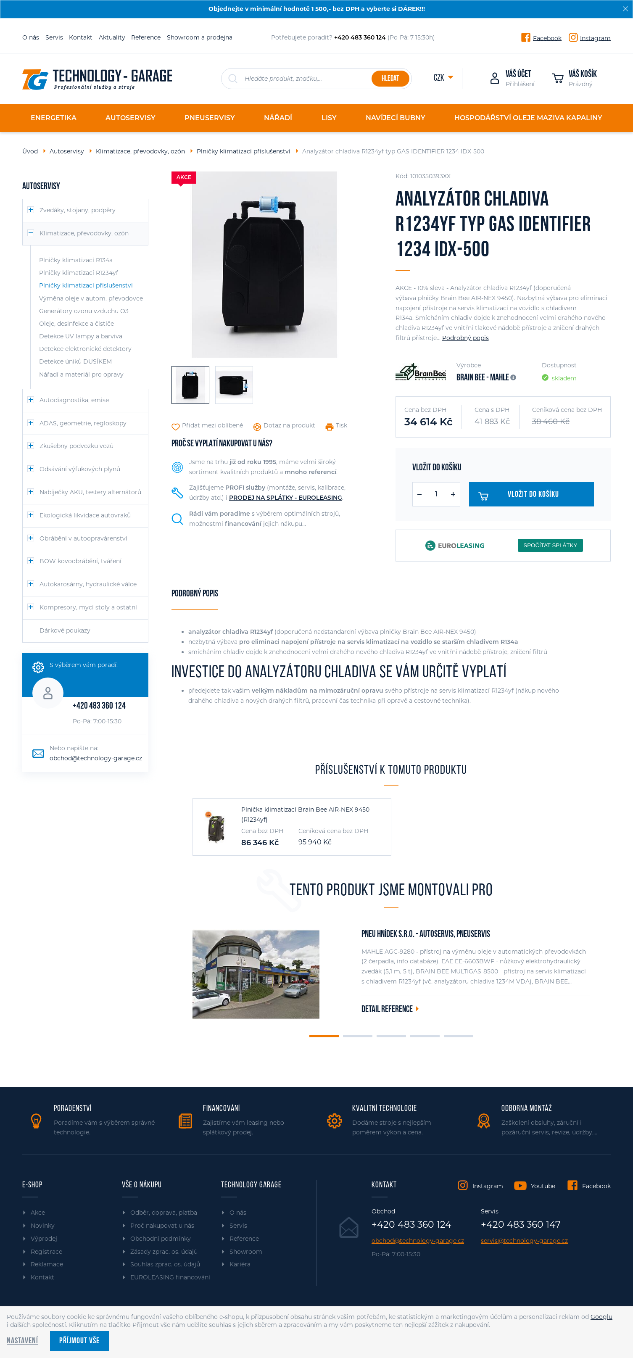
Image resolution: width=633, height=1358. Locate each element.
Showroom (245, 1251)
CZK (440, 78)
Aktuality (112, 37)
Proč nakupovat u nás (162, 1225)
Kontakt (80, 37)
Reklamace (47, 1264)
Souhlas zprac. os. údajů (165, 1264)
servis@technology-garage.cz (524, 1241)
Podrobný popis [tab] (194, 594)
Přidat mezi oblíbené (212, 425)
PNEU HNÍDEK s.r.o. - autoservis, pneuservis (425, 934)
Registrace (46, 1251)
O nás (30, 37)
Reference (146, 37)
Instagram (595, 38)
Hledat (390, 79)
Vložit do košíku (523, 496)
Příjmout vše (79, 1341)
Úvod (30, 151)
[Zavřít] (625, 9)
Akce (38, 1212)
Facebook (547, 38)
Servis (54, 37)
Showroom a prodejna (199, 37)
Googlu (601, 1317)
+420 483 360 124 (99, 706)
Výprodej (44, 1238)
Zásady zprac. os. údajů (164, 1251)
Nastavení (22, 1341)
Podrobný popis (465, 338)
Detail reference (387, 1010)
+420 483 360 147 (521, 1224)
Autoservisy (67, 151)
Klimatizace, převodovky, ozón (140, 151)
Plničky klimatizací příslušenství (243, 151)
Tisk (341, 425)
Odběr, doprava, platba (163, 1212)
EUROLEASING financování (170, 1277)
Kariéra (240, 1264)
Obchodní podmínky (160, 1238)
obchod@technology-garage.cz (96, 758)
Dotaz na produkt (289, 425)
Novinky (43, 1225)
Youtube (543, 1186)
